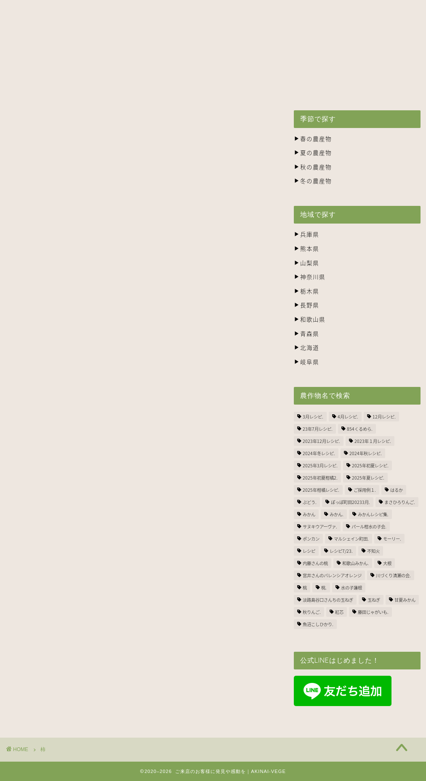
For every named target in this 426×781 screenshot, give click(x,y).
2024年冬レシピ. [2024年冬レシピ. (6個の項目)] (319, 453)
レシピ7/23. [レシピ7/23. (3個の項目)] (341, 551)
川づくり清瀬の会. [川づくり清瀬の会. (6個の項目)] (393, 575)
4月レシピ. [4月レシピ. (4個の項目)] (348, 416)
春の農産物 (313, 138)
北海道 (306, 347)
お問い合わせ (383, 69)
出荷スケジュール (155, 69)
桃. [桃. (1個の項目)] (324, 587)
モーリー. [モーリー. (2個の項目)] (392, 539)
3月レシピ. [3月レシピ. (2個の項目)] (313, 416)
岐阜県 (306, 361)
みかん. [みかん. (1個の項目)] (336, 514)
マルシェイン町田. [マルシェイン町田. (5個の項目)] (351, 539)
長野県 (306, 305)
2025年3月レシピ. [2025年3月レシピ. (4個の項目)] (320, 465)
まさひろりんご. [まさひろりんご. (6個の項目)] (399, 502)
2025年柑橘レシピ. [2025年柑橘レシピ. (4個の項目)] (321, 490)
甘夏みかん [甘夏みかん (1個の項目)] (404, 600)
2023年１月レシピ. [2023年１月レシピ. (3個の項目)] (372, 441)
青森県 (306, 333)
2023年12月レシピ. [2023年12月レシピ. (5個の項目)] (321, 441)
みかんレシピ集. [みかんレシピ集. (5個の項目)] (373, 514)
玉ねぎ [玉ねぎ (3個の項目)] (373, 600)
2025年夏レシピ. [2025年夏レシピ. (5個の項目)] (368, 477)
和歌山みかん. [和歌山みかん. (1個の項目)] (355, 563)
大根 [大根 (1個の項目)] (387, 563)
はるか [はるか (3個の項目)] (396, 490)
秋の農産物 (313, 167)
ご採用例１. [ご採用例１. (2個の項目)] (365, 490)
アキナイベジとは (84, 69)
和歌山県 (309, 319)
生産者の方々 (221, 69)
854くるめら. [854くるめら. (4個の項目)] (360, 429)
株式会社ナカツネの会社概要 (302, 69)
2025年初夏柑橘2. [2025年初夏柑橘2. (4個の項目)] (320, 477)
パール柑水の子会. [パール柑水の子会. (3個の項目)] (368, 526)
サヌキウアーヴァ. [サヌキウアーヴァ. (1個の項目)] (320, 526)
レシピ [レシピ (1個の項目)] (309, 551)
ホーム (28, 69)
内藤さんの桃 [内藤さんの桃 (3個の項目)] (315, 563)
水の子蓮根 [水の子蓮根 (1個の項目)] (351, 587)
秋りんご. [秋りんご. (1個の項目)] (312, 612)
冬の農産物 (313, 180)
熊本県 (306, 248)
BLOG (28, 88)
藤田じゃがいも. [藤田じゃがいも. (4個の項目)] (373, 612)
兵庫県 (306, 234)
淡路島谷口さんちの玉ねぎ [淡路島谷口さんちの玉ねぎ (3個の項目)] (328, 600)
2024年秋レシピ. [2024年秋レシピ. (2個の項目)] (365, 453)
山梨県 (306, 263)
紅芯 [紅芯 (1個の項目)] (339, 612)
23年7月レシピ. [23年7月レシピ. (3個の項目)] (318, 429)
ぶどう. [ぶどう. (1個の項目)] (310, 502)
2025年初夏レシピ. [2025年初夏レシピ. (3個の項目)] (370, 465)
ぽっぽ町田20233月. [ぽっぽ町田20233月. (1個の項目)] (350, 502)
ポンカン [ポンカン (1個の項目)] (311, 539)
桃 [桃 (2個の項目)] (305, 587)
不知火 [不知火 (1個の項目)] (373, 551)
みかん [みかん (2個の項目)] (309, 514)
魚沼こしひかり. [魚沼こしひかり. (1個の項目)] (318, 624)
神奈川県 (309, 276)
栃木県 (306, 291)
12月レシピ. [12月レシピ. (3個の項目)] (384, 416)
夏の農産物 (313, 152)
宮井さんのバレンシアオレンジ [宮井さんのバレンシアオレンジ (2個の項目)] (332, 575)
